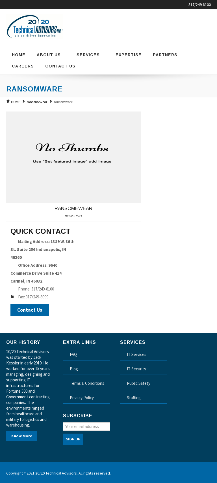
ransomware (73, 215)
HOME (15, 102)
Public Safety (138, 383)
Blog (74, 368)
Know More (21, 435)
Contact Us (60, 66)
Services (90, 55)
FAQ (73, 354)
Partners (165, 55)
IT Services (136, 354)
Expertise (129, 55)
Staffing (134, 397)
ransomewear (37, 102)
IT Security (136, 368)
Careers (23, 66)
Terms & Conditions (87, 383)
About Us (51, 55)
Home (18, 55)
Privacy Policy (82, 397)
